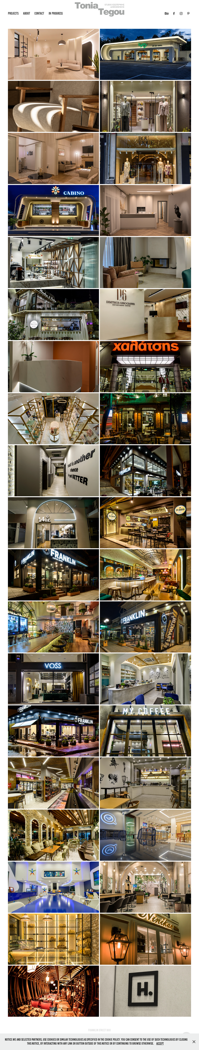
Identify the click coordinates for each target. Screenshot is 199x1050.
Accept (160, 1043)
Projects (13, 13)
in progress (56, 13)
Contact (39, 13)
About (26, 13)
